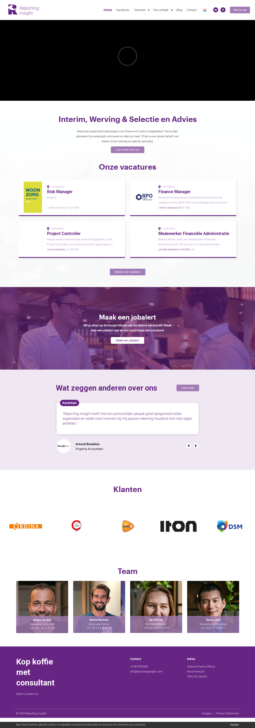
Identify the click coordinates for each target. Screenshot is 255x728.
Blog (179, 10)
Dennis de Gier (99, 630)
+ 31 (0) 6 (35, 638)
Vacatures (122, 10)
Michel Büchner (156, 630)
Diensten (142, 10)
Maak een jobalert (127, 350)
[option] (127, 56)
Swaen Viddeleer (42, 630)
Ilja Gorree (213, 630)
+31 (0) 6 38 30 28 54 (213, 638)
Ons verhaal (163, 10)
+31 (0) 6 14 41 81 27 (156, 638)
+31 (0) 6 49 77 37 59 (99, 638)
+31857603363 (139, 676)
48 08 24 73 (48, 638)
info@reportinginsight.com (146, 681)
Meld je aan (240, 10)
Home (108, 10)
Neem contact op (27, 704)
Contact (192, 10)
